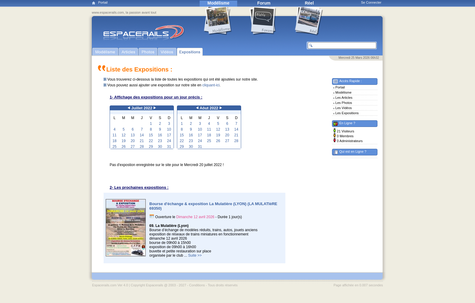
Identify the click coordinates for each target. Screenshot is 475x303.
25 (114, 147)
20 (133, 141)
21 (142, 141)
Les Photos (343, 103)
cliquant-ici (211, 85)
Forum (264, 3)
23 (160, 141)
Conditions (197, 285)
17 (169, 135)
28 (142, 147)
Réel (309, 3)
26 (123, 147)
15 (151, 135)
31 (169, 147)
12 (123, 135)
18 (114, 141)
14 (142, 135)
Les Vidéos (343, 108)
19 (123, 141)
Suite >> (195, 255)
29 (151, 147)
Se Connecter (371, 2)
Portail (103, 2)
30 (160, 147)
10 (169, 129)
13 (133, 135)
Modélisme (218, 3)
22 (151, 141)
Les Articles (343, 97)
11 (114, 135)
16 (160, 135)
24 (169, 141)
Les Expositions (347, 113)
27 (133, 147)
